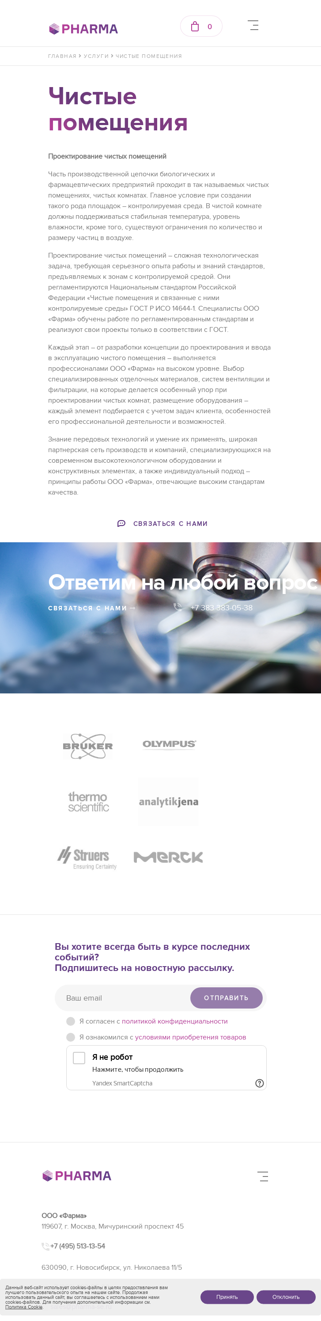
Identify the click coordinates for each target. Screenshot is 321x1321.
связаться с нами (92, 608)
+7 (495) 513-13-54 (77, 1181)
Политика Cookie (23, 1307)
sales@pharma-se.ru (81, 1242)
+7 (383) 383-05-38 (79, 1222)
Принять (227, 1297)
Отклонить (286, 1297)
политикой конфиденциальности (175, 956)
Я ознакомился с (162, 972)
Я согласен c (153, 956)
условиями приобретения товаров (190, 972)
